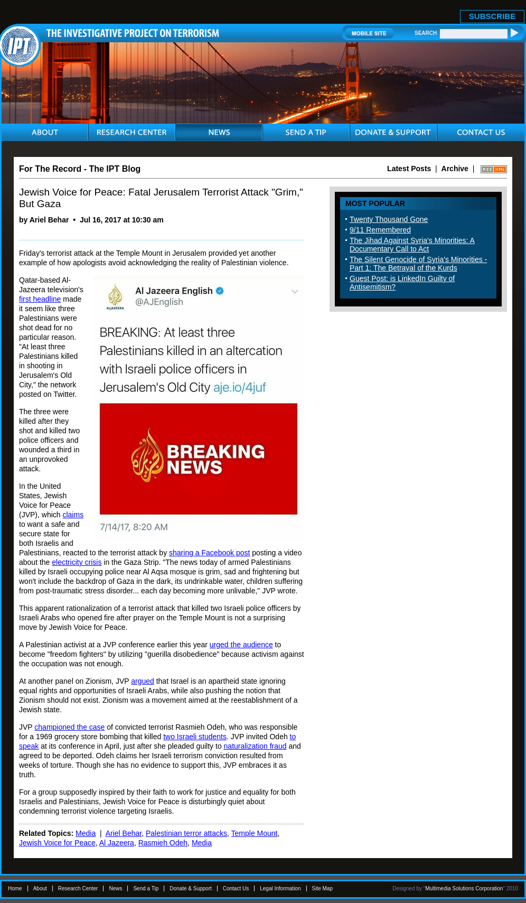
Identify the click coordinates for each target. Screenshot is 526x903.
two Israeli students (195, 736)
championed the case (69, 727)
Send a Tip (145, 888)
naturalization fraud (255, 746)
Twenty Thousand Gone (389, 219)
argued (142, 681)
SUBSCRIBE (492, 16)
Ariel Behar (124, 833)
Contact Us (236, 888)
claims (72, 514)
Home (15, 888)
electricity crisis (76, 562)
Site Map (322, 888)
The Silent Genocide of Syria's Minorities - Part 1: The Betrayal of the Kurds (418, 263)
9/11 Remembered (380, 230)
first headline (40, 299)
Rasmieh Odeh (162, 843)
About (40, 888)
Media (86, 833)
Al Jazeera (116, 843)
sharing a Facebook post (209, 552)
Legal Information (280, 888)
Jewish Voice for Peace (57, 843)
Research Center (78, 888)
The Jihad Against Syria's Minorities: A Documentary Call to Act (412, 244)
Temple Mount (254, 833)
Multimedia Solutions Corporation (464, 888)
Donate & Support (191, 888)
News (115, 888)
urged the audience (241, 644)
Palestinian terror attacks (186, 833)
